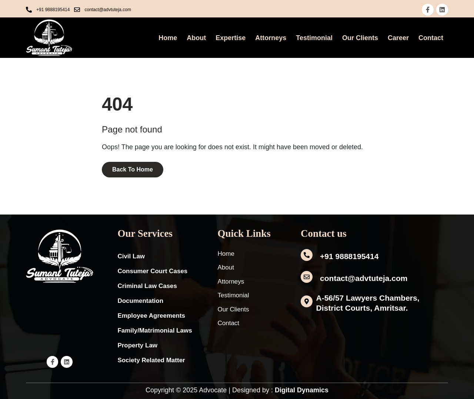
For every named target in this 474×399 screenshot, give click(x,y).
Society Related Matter (151, 360)
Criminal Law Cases (147, 286)
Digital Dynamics (301, 390)
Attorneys (270, 38)
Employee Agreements (151, 315)
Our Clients (360, 38)
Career (398, 38)
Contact (430, 38)
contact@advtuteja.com (363, 278)
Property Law (137, 345)
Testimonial (314, 38)
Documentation (140, 300)
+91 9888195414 (349, 256)
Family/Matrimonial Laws (154, 330)
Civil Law (131, 256)
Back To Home (132, 169)
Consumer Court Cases (152, 271)
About (196, 38)
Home (167, 38)
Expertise (231, 38)
